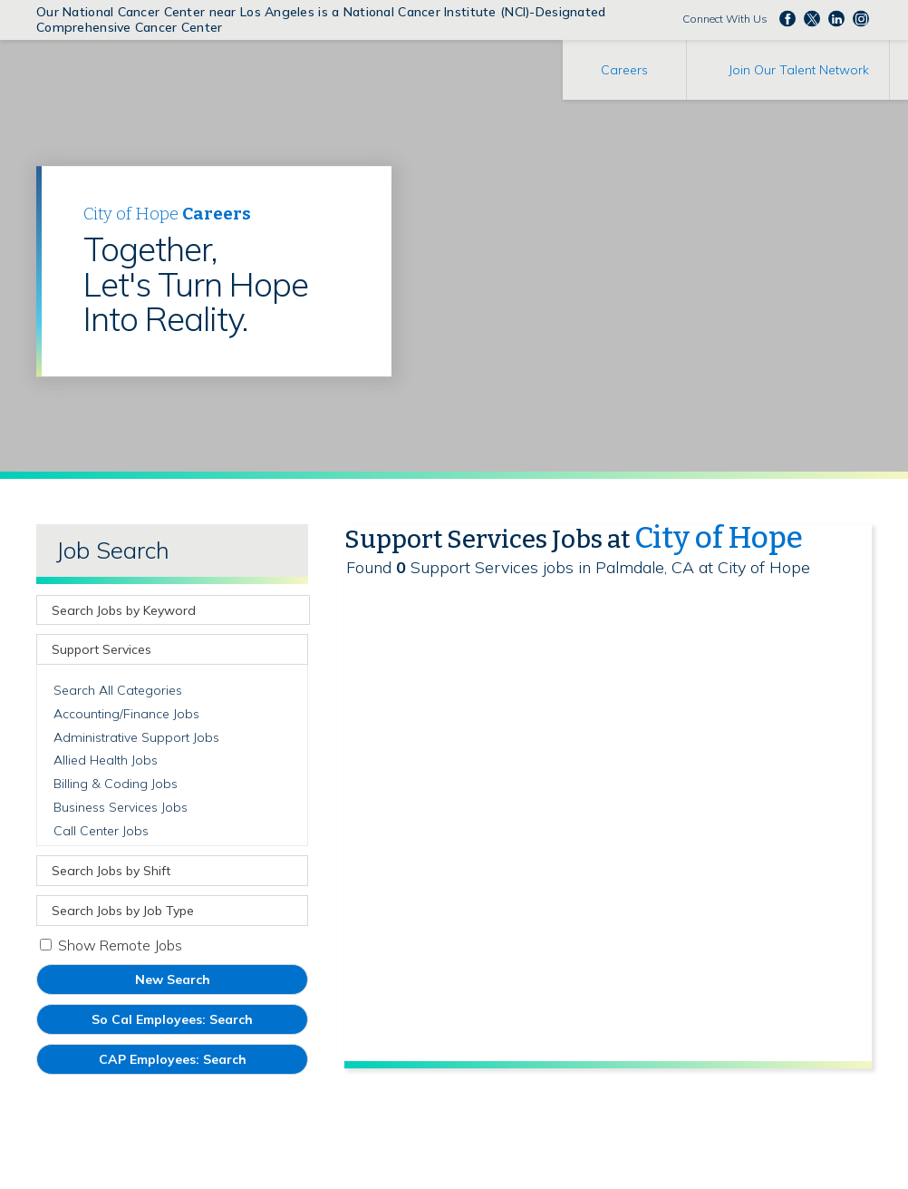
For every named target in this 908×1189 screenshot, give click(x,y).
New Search (172, 979)
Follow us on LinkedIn (836, 18)
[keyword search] (159, 610)
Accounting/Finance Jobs (126, 714)
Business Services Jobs (120, 807)
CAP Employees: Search (199, 1062)
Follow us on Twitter (812, 18)
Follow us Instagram (861, 18)
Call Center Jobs (101, 831)
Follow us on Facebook (787, 18)
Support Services (101, 649)
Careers (624, 70)
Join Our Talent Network (799, 70)
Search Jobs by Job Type (123, 910)
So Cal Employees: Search (199, 1022)
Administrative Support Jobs (136, 737)
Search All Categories (117, 690)
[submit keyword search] (293, 610)
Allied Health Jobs (105, 760)
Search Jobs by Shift (111, 871)
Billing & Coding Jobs (115, 783)
